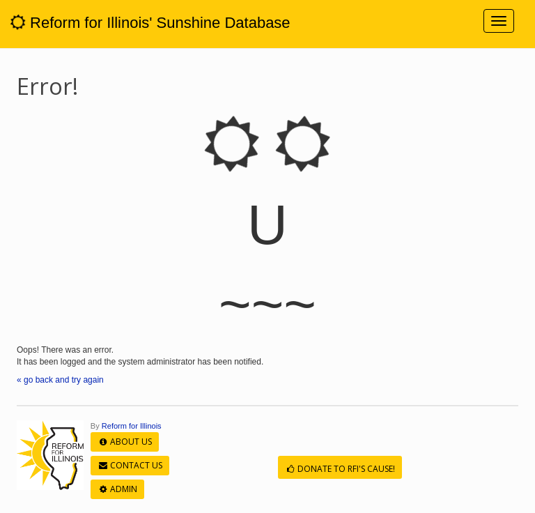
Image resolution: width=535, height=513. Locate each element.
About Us (125, 441)
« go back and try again (60, 380)
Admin (117, 489)
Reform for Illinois (132, 426)
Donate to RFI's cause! (340, 469)
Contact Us (130, 465)
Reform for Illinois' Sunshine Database (150, 22)
